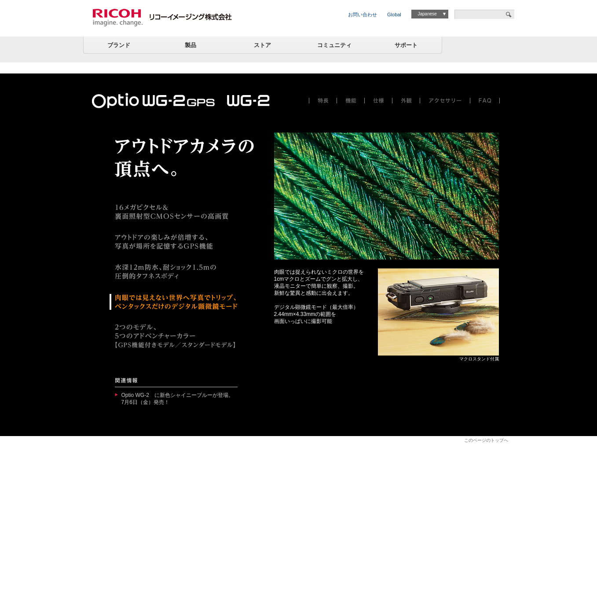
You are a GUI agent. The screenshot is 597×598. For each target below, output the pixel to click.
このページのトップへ (486, 440)
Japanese (427, 13)
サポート (406, 45)
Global (394, 14)
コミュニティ (334, 45)
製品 (190, 45)
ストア (262, 45)
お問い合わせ (362, 14)
